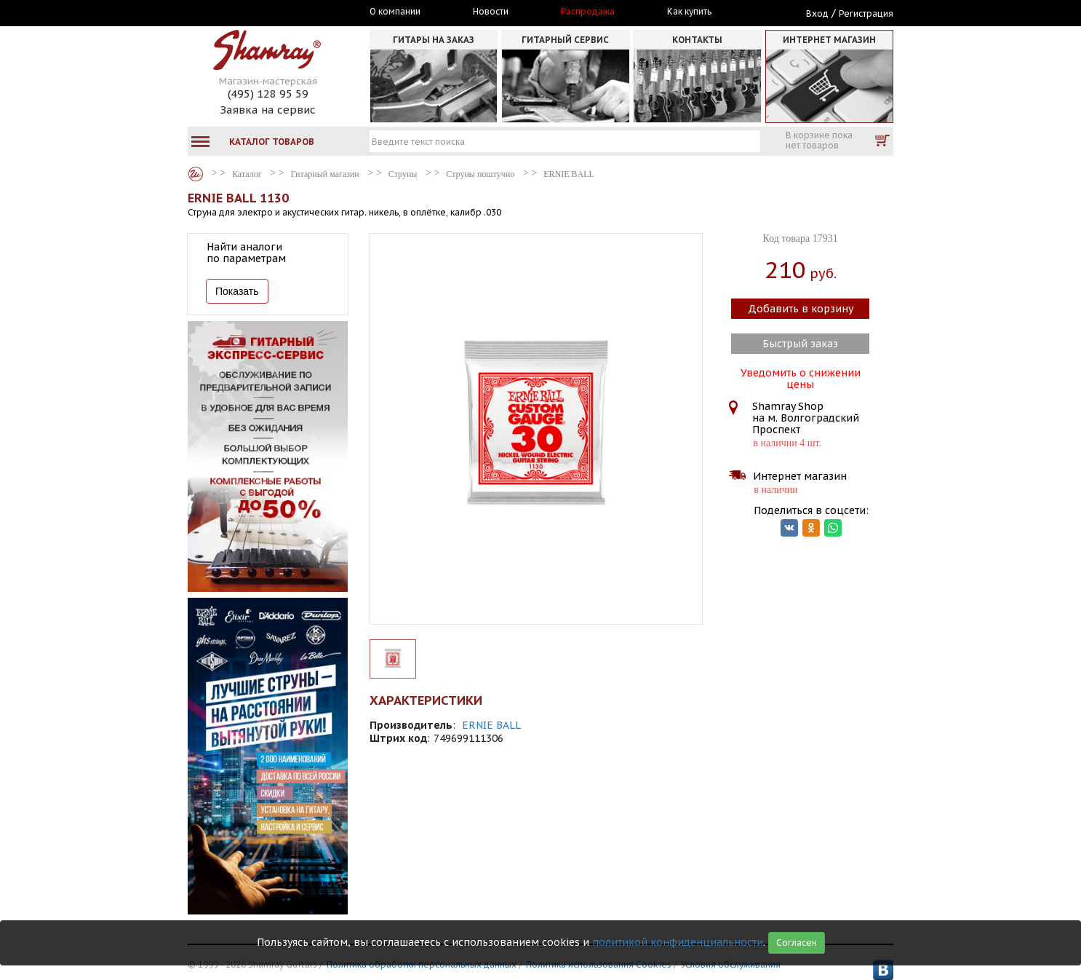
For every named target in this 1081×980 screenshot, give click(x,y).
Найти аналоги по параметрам (246, 252)
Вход (817, 13)
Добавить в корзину (800, 308)
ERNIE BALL (491, 725)
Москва (255, 12)
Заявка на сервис (268, 109)
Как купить (689, 12)
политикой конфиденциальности (677, 942)
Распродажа (588, 12)
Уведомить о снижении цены (801, 377)
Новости (490, 12)
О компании (395, 12)
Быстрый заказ (800, 343)
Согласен (796, 942)
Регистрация (866, 13)
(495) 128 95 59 (268, 93)
